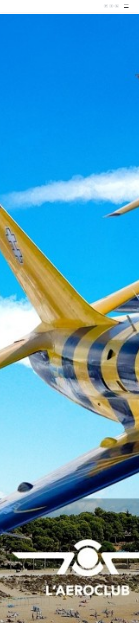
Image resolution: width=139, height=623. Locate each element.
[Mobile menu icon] (126, 6)
